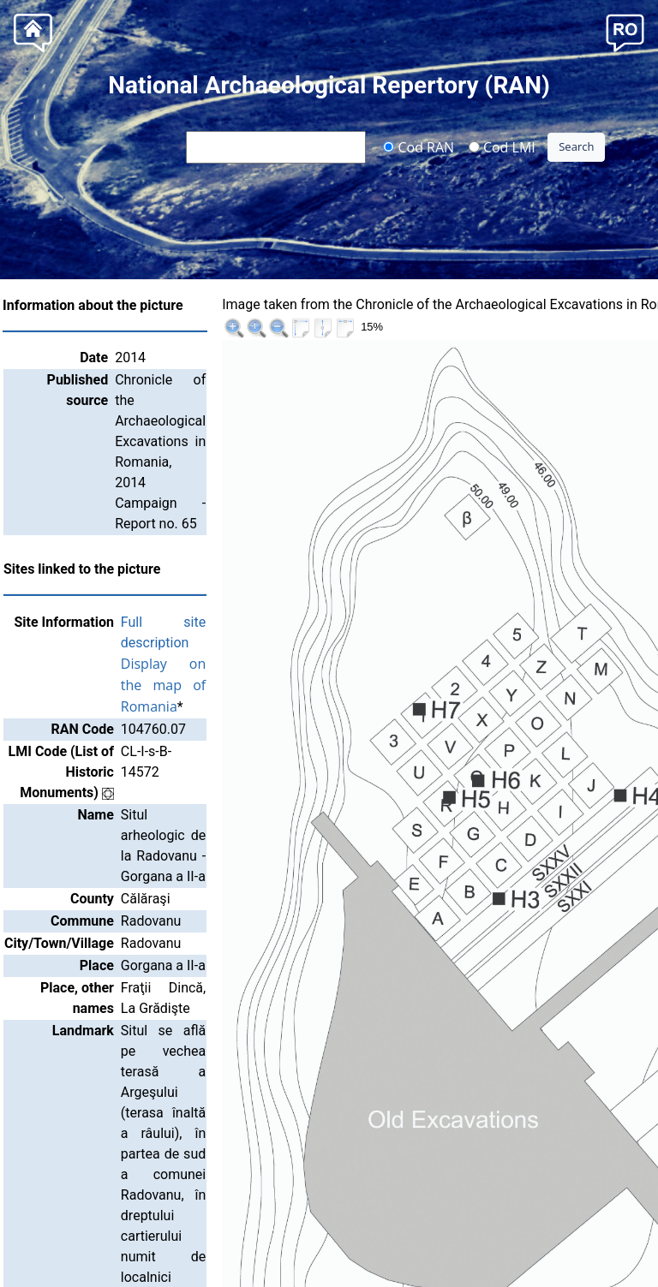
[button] (625, 31)
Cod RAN (418, 146)
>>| (632, 307)
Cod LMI (502, 146)
